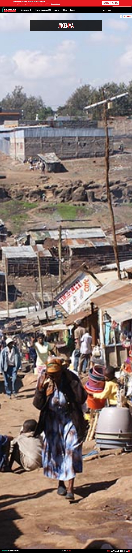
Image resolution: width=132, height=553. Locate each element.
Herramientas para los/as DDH (43, 10)
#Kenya (69, 551)
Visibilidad (64, 10)
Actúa (109, 10)
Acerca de (56, 10)
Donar (104, 10)
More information (55, 4)
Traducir (128, 16)
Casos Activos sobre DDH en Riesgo (117, 551)
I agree (106, 2)
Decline (115, 2)
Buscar (72, 10)
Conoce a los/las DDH (26, 10)
